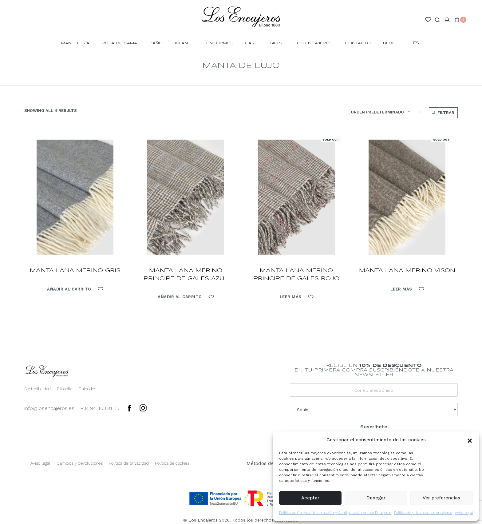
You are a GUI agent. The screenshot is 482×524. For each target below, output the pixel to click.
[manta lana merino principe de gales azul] (185, 197)
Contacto (358, 43)
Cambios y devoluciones (80, 463)
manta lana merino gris (75, 270)
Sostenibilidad (37, 388)
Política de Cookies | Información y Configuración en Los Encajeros (335, 512)
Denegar (375, 498)
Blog (389, 43)
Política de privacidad (129, 463)
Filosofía (64, 388)
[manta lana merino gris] (75, 197)
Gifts (276, 43)
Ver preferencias (441, 498)
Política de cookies (172, 463)
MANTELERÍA (75, 43)
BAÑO (156, 43)
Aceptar (310, 498)
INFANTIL (184, 43)
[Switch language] (419, 43)
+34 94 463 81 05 (100, 408)
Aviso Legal (464, 512)
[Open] (428, 19)
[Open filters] (443, 112)
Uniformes (219, 43)
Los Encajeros (313, 43)
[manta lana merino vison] (407, 197)
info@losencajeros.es (49, 408)
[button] (470, 440)
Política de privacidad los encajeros (423, 512)
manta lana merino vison (407, 270)
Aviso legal (40, 463)
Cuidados (87, 388)
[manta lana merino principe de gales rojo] (296, 197)
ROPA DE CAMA (119, 43)
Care (251, 43)
